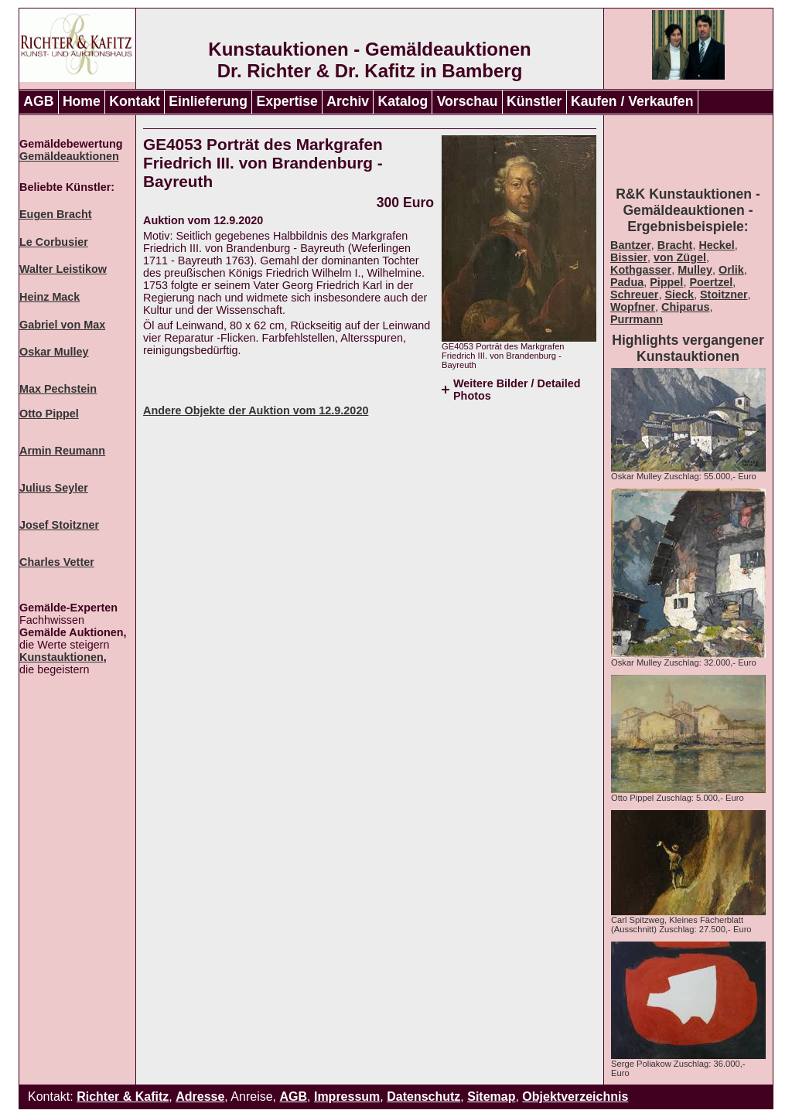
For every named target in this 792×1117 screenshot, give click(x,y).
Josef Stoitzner (59, 525)
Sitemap (491, 1096)
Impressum (347, 1096)
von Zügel (680, 257)
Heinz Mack (49, 297)
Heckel (716, 245)
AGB (38, 101)
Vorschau (467, 101)
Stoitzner (724, 294)
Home (82, 101)
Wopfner (632, 307)
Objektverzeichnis (575, 1096)
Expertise (287, 101)
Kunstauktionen (61, 657)
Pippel (666, 282)
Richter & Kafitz (123, 1096)
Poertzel (710, 282)
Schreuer (634, 294)
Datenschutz (423, 1096)
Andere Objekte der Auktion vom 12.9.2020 (255, 410)
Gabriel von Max (62, 324)
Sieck (679, 294)
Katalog (403, 101)
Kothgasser (640, 270)
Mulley (695, 270)
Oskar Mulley (54, 352)
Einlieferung (208, 101)
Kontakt (134, 101)
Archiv (347, 101)
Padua (627, 282)
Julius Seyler (53, 488)
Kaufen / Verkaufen (632, 101)
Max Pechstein (58, 389)
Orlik (731, 270)
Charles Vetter (56, 562)
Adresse (200, 1096)
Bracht (675, 245)
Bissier (628, 257)
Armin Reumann (62, 450)
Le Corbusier (53, 242)
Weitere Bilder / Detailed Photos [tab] (516, 389)
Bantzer (630, 245)
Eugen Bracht (55, 214)
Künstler (534, 101)
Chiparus (685, 307)
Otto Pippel (49, 413)
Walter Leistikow (63, 269)
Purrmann (636, 319)
